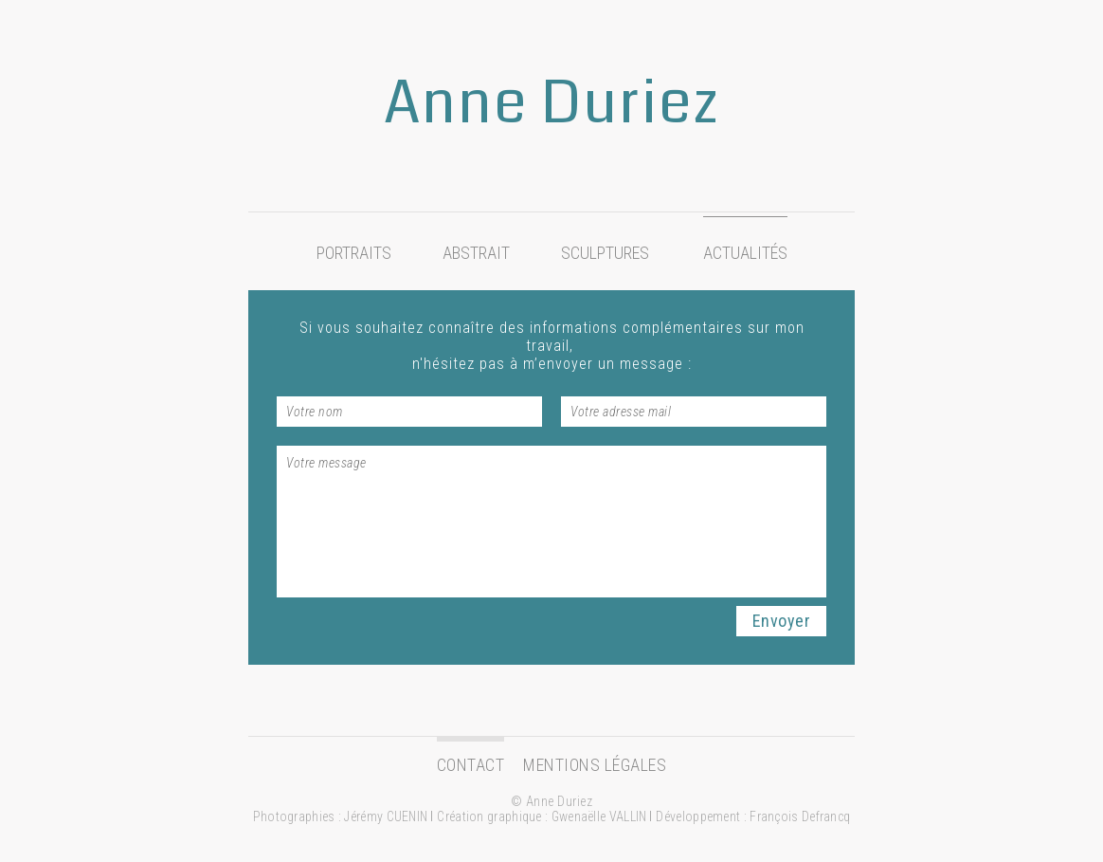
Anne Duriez (551, 103)
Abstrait (476, 253)
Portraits (353, 253)
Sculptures (605, 253)
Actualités (745, 253)
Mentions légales (594, 765)
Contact (471, 765)
